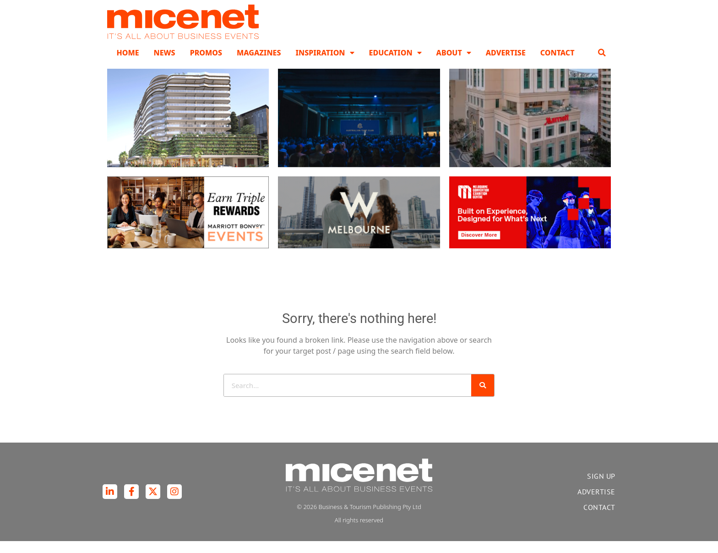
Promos (206, 64)
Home (127, 64)
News (164, 64)
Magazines (259, 64)
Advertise (506, 64)
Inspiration (324, 64)
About (453, 64)
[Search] (482, 397)
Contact (557, 64)
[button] (602, 64)
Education (395, 64)
